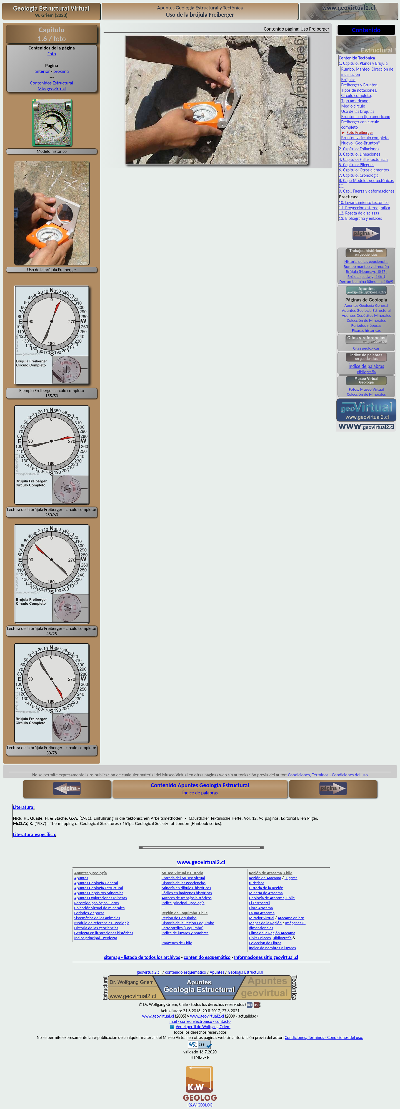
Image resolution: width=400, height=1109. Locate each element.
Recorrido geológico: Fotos (96, 902)
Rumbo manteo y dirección (366, 266)
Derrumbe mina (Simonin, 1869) (366, 281)
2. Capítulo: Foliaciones (359, 148)
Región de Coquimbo (179, 917)
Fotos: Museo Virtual (366, 389)
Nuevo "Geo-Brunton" (360, 143)
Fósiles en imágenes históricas (187, 892)
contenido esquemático (207, 957)
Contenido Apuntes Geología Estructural (200, 785)
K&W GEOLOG (200, 1105)
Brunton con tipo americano (365, 116)
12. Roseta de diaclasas (359, 213)
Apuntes (81, 877)
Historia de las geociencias (366, 261)
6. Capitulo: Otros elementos (364, 170)
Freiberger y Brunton (359, 85)
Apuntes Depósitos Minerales (366, 315)
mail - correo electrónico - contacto (200, 1021)
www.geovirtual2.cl (201, 862)
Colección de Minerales (366, 320)
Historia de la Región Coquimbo (188, 922)
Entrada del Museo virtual (183, 877)
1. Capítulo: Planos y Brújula (363, 63)
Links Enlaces (260, 937)
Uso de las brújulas (357, 111)
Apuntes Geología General (366, 305)
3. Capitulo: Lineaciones (359, 154)
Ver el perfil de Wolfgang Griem (200, 1026)
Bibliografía (366, 371)
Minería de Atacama (265, 892)
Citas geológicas (366, 348)
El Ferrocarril (259, 902)
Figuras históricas (366, 330)
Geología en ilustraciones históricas (103, 932)
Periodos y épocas (366, 325)
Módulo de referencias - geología (101, 922)
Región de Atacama (265, 877)
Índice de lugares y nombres (185, 932)
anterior (42, 71)
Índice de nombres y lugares (272, 947)
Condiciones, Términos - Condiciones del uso (328, 774)
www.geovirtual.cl (158, 1016)
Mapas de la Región (265, 922)
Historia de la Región (266, 887)
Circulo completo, (356, 95)
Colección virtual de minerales (99, 907)
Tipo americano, (355, 100)
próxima (61, 71)
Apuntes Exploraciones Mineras (100, 897)
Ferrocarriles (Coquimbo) (182, 927)
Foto (52, 54)
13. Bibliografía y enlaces (360, 218)
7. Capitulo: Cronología (359, 175)
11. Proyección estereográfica (364, 207)
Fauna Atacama (261, 912)
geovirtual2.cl (148, 972)
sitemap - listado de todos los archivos (142, 957)
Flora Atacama (261, 907)
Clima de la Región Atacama (272, 932)
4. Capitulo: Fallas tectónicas (363, 159)
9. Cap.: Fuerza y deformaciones (366, 191)
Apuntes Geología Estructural (366, 310)
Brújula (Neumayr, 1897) (366, 271)
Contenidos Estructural (51, 83)
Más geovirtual (52, 89)
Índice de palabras (366, 366)
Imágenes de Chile (177, 942)
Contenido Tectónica (357, 58)
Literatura (23, 807)
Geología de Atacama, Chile (272, 897)
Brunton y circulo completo (365, 137)
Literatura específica (34, 834)
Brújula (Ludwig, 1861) (366, 276)
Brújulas (348, 79)
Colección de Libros (265, 942)
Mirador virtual (261, 917)
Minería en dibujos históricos (186, 887)
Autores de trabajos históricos (187, 897)
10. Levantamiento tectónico (364, 202)
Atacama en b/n (291, 917)
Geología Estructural (245, 972)
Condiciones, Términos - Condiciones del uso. (324, 1037)
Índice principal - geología (95, 937)
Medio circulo (353, 106)
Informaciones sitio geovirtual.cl (266, 957)
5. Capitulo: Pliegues (356, 164)
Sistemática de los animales (97, 917)
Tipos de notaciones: (359, 90)
